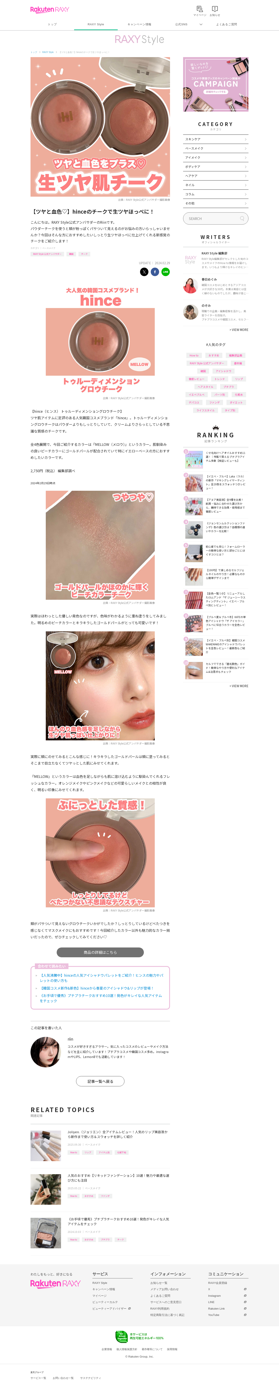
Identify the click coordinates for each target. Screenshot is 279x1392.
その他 (189, 203)
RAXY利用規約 (159, 1308)
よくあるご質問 (226, 24)
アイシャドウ (223, 371)
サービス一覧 (38, 1378)
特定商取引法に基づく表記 (167, 1315)
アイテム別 (104, 1152)
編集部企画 (235, 355)
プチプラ (105, 1239)
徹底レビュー (196, 379)
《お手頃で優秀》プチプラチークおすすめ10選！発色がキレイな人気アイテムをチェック (101, 998)
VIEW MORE (239, 329)
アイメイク (192, 157)
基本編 (238, 363)
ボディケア (192, 166)
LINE (211, 1302)
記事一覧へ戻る (100, 1081)
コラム (189, 194)
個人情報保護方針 (126, 1349)
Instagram (214, 1295)
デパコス (194, 402)
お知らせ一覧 (158, 1283)
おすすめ (89, 1196)
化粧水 (239, 394)
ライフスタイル (205, 410)
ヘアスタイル (205, 386)
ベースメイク (48, 248)
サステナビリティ (90, 1378)
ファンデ (105, 1196)
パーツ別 (219, 394)
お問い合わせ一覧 (63, 1378)
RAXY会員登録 (217, 1283)
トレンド (219, 379)
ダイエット (236, 402)
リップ (88, 1152)
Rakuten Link (216, 1308)
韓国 (71, 254)
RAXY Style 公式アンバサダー (47, 254)
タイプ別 (230, 410)
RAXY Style (96, 24)
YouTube (213, 1315)
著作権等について (152, 1349)
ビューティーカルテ (105, 1302)
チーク (84, 254)
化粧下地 (121, 1152)
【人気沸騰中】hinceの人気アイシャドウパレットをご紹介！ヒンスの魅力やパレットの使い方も (101, 978)
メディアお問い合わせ (164, 1289)
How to (73, 1152)
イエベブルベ (196, 394)
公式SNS (181, 24)
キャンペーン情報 (139, 24)
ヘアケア (191, 176)
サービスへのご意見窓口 (166, 1302)
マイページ (99, 1295)
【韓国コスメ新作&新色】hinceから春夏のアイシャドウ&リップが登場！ (97, 988)
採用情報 (172, 1349)
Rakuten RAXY (50, 10)
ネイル (189, 185)
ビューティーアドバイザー (109, 1308)
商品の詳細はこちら (100, 952)
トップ (52, 24)
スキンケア (193, 139)
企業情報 (107, 1349)
